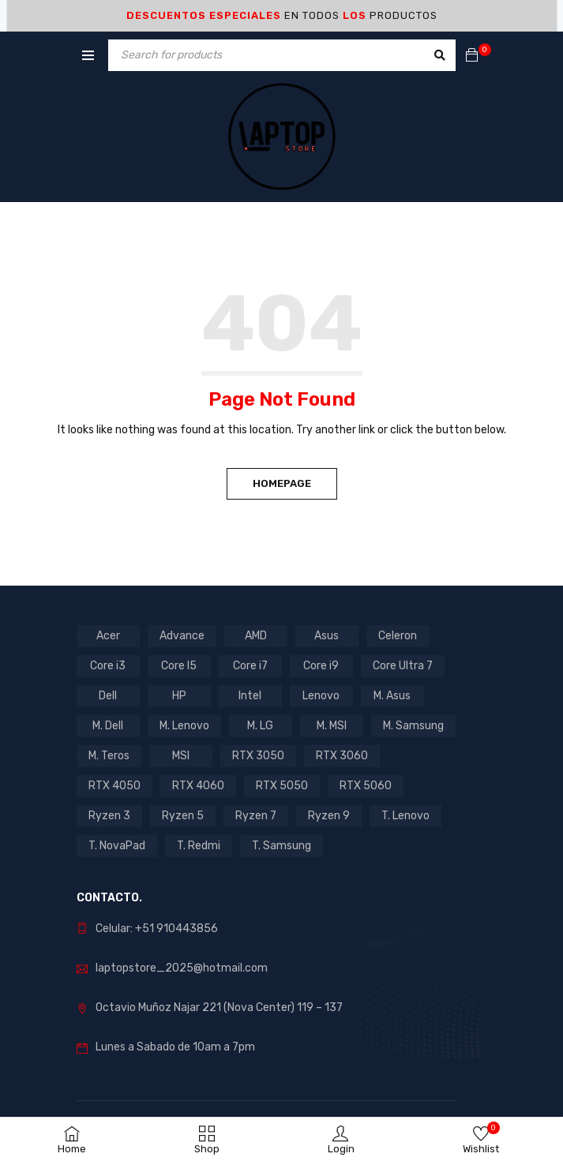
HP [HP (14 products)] (179, 695)
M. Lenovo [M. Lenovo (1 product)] (184, 725)
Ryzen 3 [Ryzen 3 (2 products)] (109, 815)
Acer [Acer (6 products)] (108, 635)
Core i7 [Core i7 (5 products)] (250, 665)
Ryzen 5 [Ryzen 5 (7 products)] (183, 815)
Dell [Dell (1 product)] (108, 695)
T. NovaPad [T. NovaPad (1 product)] (116, 845)
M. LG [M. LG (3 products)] (260, 725)
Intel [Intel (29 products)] (249, 695)
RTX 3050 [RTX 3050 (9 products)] (258, 755)
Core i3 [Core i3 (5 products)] (108, 665)
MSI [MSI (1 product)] (181, 755)
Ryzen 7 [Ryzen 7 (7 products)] (255, 815)
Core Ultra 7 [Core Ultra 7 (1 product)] (403, 665)
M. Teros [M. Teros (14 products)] (108, 755)
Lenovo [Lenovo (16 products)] (321, 695)
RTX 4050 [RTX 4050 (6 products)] (114, 785)
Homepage (282, 483)
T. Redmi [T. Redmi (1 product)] (198, 845)
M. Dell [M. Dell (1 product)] (107, 725)
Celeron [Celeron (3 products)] (397, 635)
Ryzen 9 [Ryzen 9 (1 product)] (329, 815)
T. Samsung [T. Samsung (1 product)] (281, 845)
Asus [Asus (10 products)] (326, 635)
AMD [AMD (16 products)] (256, 635)
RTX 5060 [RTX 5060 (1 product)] (366, 785)
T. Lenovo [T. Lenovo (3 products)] (405, 815)
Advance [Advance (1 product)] (182, 635)
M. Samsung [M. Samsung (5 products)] (413, 725)
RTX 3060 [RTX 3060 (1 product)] (342, 755)
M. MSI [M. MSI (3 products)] (332, 725)
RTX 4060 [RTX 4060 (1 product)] (198, 785)
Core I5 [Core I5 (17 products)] (179, 665)
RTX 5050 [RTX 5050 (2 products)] (282, 785)
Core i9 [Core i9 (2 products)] (321, 665)
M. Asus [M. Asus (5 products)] (392, 695)
